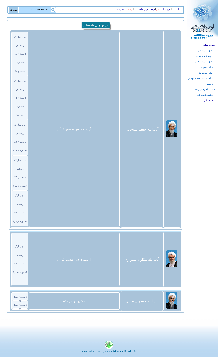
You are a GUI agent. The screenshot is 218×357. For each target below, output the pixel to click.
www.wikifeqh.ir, (114, 351)
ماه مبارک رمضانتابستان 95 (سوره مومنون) (20, 53)
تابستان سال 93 (20, 297)
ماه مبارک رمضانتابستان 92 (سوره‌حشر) (20, 259)
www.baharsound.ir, (93, 351)
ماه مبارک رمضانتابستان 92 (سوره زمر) (20, 173)
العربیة (175, 9)
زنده (153, 9)
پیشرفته (14, 9)
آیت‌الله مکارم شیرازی (141, 259)
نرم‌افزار (166, 9)
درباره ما (120, 9)
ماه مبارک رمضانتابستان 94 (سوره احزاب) (20, 97)
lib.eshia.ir (130, 351)
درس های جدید (141, 9)
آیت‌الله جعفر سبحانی (142, 129)
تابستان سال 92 (20, 305)
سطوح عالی (209, 100)
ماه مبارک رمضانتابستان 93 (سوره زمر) (20, 137)
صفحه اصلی (209, 45)
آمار (158, 9)
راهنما (130, 9)
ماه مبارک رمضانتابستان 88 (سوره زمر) (20, 208)
